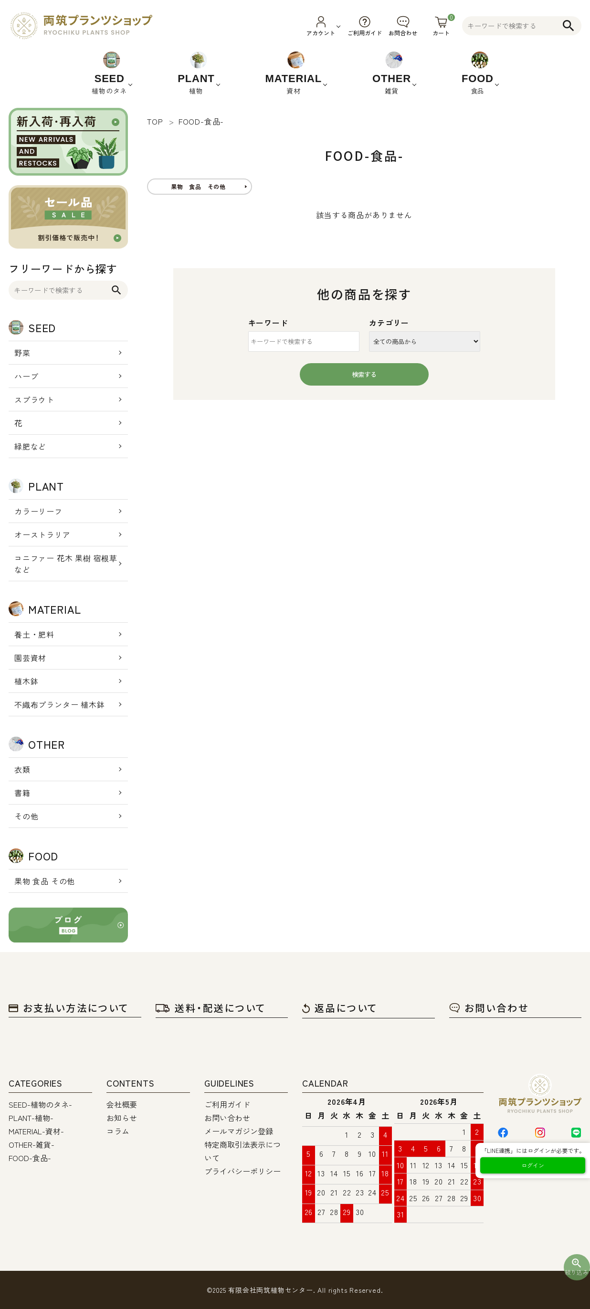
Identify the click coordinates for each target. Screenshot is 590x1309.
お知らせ (121, 1117)
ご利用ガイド (227, 1104)
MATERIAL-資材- (36, 1131)
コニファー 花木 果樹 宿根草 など (65, 563)
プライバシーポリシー (242, 1171)
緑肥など (30, 446)
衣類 (22, 769)
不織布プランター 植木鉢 (59, 704)
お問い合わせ (489, 1008)
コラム (117, 1131)
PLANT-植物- (31, 1117)
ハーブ (26, 376)
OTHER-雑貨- (31, 1144)
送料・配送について (211, 1008)
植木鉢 (26, 681)
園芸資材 (30, 657)
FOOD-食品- (30, 1157)
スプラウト (34, 399)
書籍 (22, 792)
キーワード (268, 322)
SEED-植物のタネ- (40, 1104)
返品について (340, 1008)
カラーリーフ (38, 511)
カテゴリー (389, 322)
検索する (364, 374)
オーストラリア (42, 534)
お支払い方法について (69, 1008)
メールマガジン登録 (238, 1131)
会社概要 (121, 1104)
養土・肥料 (34, 634)
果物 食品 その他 (44, 881)
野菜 (22, 352)
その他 (26, 816)
